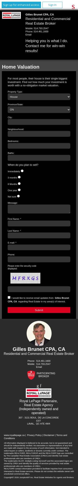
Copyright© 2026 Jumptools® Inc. (19, 478)
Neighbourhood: (16, 129)
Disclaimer (48, 436)
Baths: (11, 153)
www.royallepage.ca (14, 436)
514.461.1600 (41, 31)
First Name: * (14, 220)
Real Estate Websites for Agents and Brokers (54, 478)
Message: (13, 203)
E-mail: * (12, 244)
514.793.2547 (41, 28)
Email (29, 34)
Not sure (12, 196)
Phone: (11, 256)
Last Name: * (14, 232)
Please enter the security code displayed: (22, 268)
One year (12, 190)
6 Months (12, 184)
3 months (12, 177)
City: (10, 117)
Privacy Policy (34, 436)
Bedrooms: (13, 141)
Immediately (14, 171)
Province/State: (15, 104)
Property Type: (15, 91)
